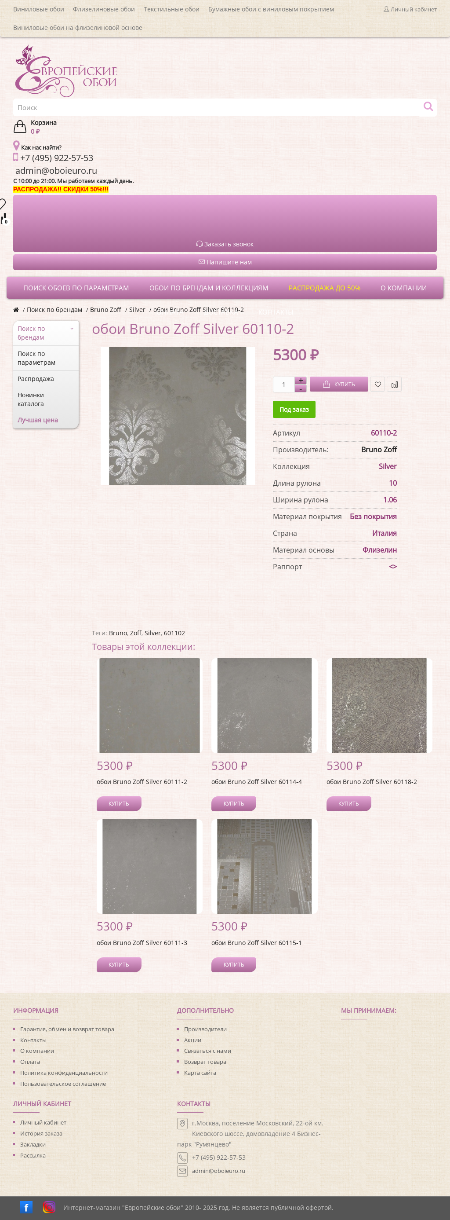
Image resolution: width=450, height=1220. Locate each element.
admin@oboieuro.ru (218, 1171)
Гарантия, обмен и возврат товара (67, 1029)
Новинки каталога (31, 399)
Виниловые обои (38, 9)
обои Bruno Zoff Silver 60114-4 (256, 781)
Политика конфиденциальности (64, 1073)
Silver (137, 309)
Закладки (33, 1144)
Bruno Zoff (105, 309)
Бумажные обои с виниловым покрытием (271, 9)
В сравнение (394, 384)
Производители (205, 1029)
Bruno (118, 633)
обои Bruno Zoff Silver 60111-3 (142, 942)
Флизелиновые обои (104, 9)
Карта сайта (200, 1073)
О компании (37, 1051)
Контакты (33, 1040)
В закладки (377, 384)
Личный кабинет (43, 1122)
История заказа (41, 1133)
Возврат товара (205, 1062)
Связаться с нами (207, 1051)
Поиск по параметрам (36, 357)
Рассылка (33, 1155)
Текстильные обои (172, 9)
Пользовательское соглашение (63, 1084)
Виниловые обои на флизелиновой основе (77, 27)
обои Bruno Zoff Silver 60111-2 (142, 781)
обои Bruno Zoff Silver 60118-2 (372, 781)
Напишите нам (225, 262)
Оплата (30, 1062)
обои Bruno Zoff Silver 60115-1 (256, 942)
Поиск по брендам (54, 309)
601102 (174, 633)
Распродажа (36, 378)
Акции (192, 1040)
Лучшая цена (38, 420)
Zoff (136, 633)
